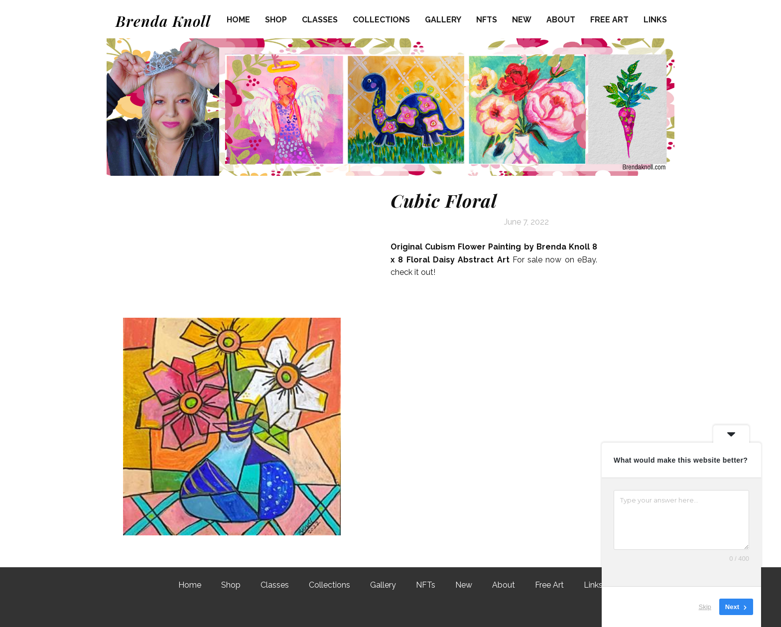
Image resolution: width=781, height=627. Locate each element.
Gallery (443, 19)
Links (655, 19)
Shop (276, 19)
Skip (705, 607)
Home (238, 19)
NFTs (486, 19)
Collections (381, 19)
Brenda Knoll (163, 21)
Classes (320, 19)
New (521, 19)
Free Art (609, 19)
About (560, 19)
